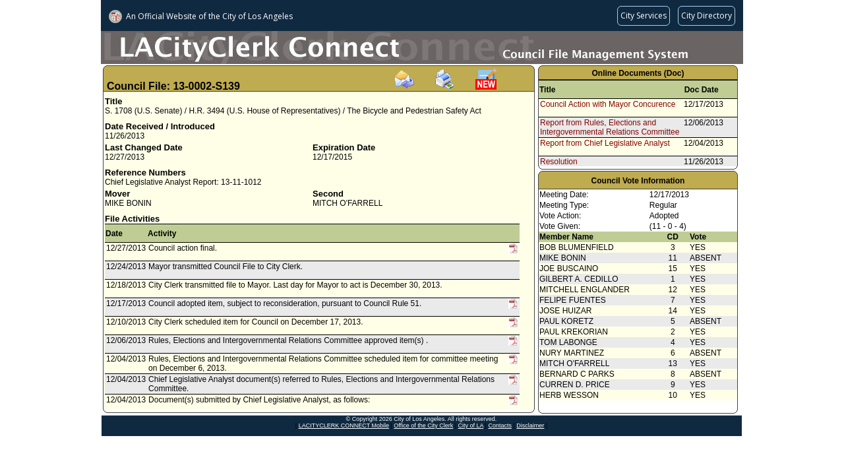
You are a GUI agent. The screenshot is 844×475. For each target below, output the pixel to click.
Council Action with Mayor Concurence (607, 104)
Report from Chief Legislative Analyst (605, 143)
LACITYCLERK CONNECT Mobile (344, 425)
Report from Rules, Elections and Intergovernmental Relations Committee (609, 127)
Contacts (500, 425)
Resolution (559, 161)
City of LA (471, 425)
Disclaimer (530, 425)
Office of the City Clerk (423, 425)
